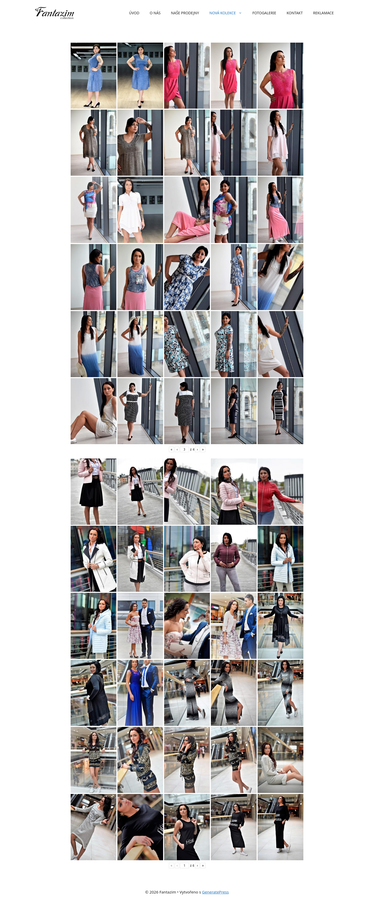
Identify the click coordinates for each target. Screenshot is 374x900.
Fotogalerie (264, 12)
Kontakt (294, 12)
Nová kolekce (228, 13)
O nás (155, 12)
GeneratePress (215, 892)
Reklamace (323, 12)
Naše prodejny (185, 12)
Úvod (134, 12)
